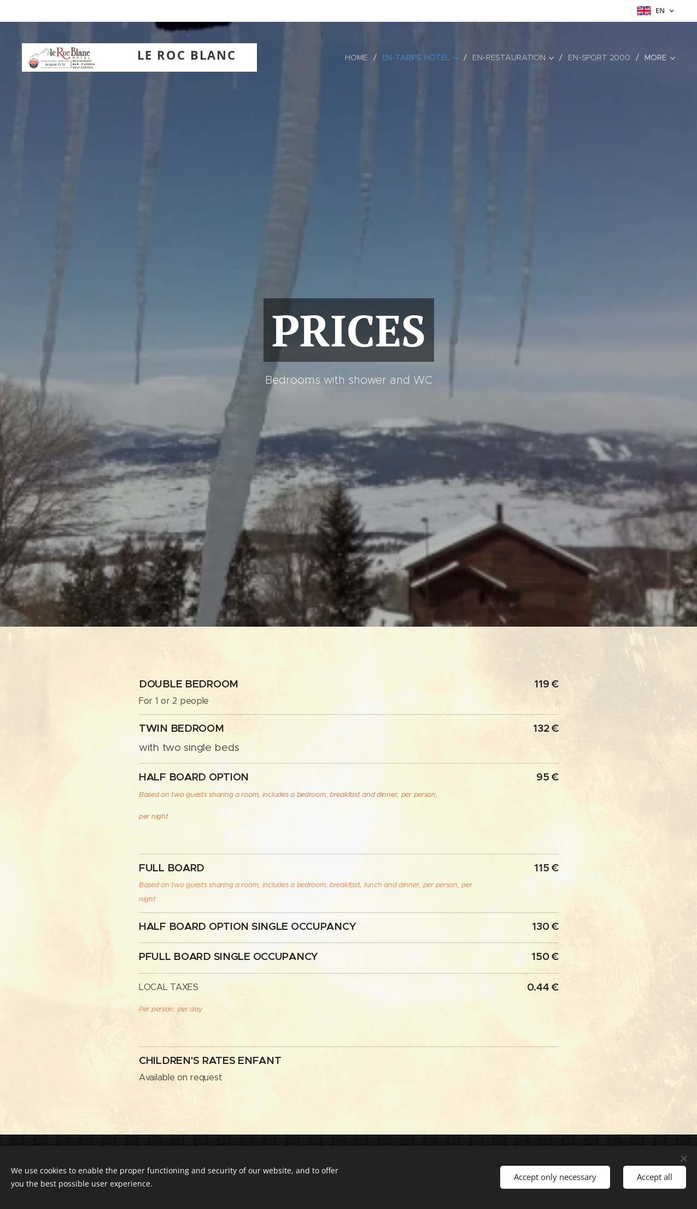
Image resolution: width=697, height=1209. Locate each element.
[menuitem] (288, 57)
